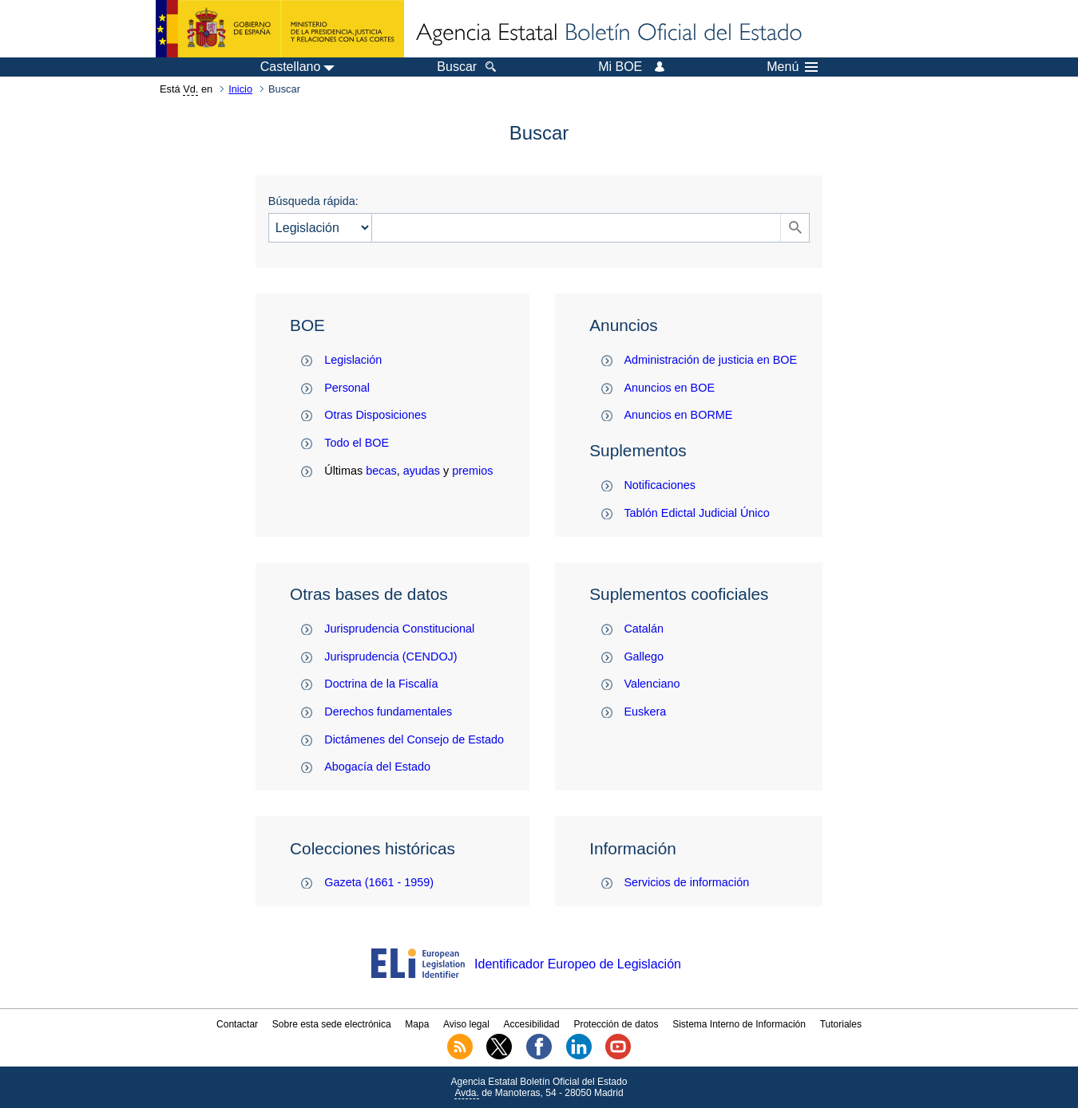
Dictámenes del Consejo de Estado (414, 739)
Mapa (417, 1024)
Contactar (237, 1024)
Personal (347, 387)
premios (472, 470)
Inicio (240, 89)
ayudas (421, 470)
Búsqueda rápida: (313, 201)
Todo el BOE (356, 442)
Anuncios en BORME (678, 414)
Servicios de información (686, 882)
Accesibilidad (532, 1024)
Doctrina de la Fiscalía (381, 683)
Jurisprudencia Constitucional (399, 628)
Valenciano (652, 683)
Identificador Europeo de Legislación (577, 964)
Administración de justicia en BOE (710, 359)
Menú (792, 67)
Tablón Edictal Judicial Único (696, 513)
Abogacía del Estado (377, 766)
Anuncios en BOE (669, 387)
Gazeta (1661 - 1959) (379, 882)
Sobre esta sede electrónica (331, 1024)
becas (381, 470)
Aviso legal (466, 1024)
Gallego (644, 656)
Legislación (353, 359)
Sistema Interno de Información (739, 1024)
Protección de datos (615, 1024)
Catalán (644, 628)
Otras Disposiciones (375, 414)
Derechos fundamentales (388, 711)
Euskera (645, 711)
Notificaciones (660, 485)
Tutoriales (841, 1024)
